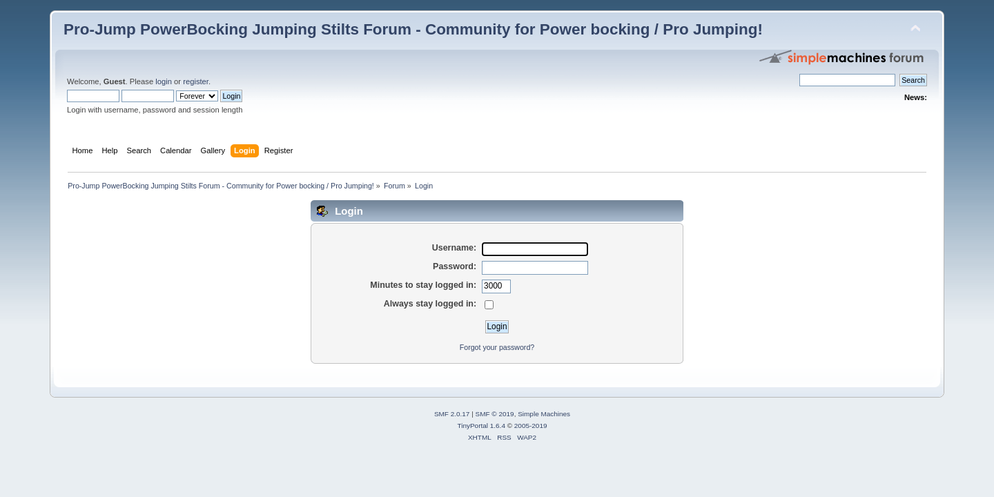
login (163, 81)
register (195, 81)
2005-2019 (530, 425)
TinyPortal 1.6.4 (481, 425)
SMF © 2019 (495, 414)
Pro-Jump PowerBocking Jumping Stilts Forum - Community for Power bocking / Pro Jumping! (413, 29)
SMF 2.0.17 (452, 414)
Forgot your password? (497, 347)
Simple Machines (544, 414)
